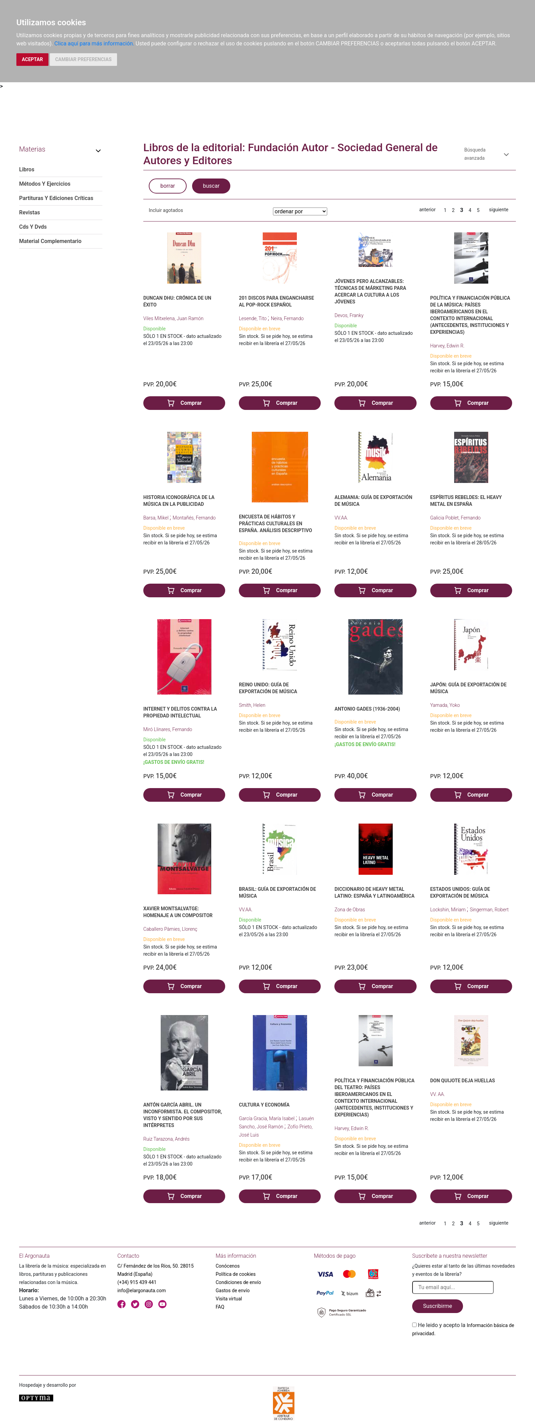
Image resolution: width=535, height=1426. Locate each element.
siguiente (498, 209)
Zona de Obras (349, 909)
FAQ (220, 1307)
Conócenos (228, 1266)
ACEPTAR (32, 59)
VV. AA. (437, 1094)
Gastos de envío (233, 1290)
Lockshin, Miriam (448, 909)
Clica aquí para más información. (94, 43)
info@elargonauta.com (141, 1290)
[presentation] (464, 1353)
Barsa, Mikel (156, 518)
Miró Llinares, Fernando (167, 729)
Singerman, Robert (489, 909)
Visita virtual (229, 1298)
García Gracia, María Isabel (267, 1118)
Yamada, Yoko (445, 705)
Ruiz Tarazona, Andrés (166, 1139)
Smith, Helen (252, 705)
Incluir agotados (166, 210)
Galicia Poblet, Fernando (455, 518)
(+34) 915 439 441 (137, 1282)
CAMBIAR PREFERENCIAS (83, 59)
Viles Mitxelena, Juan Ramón (173, 318)
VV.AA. (341, 518)
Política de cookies (236, 1274)
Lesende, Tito (253, 318)
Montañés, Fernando (194, 518)
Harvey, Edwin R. (447, 345)
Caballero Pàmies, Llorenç (170, 929)
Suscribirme (437, 1306)
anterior (427, 209)
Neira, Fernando (287, 318)
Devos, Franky (348, 315)
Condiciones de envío (238, 1282)
